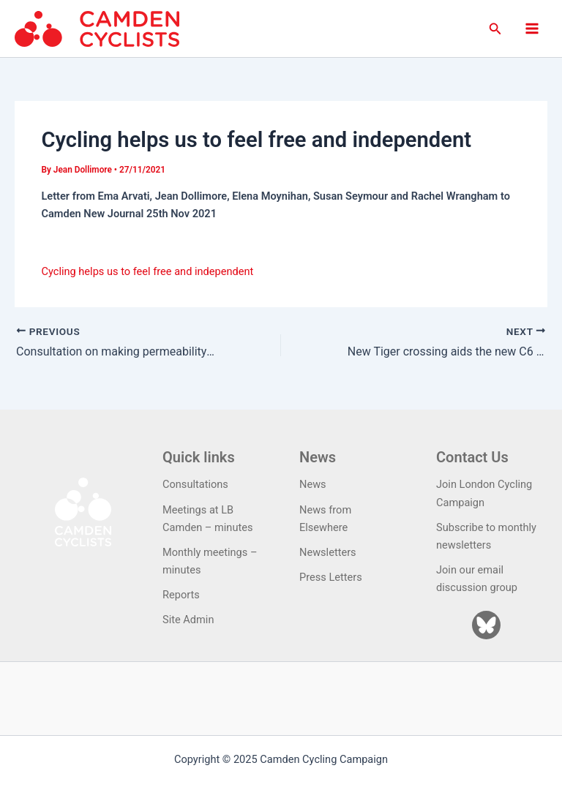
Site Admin (188, 619)
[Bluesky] (486, 625)
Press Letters (330, 577)
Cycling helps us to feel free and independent (147, 271)
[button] (495, 29)
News (312, 484)
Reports (181, 594)
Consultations (195, 484)
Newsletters (327, 552)
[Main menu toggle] (532, 28)
